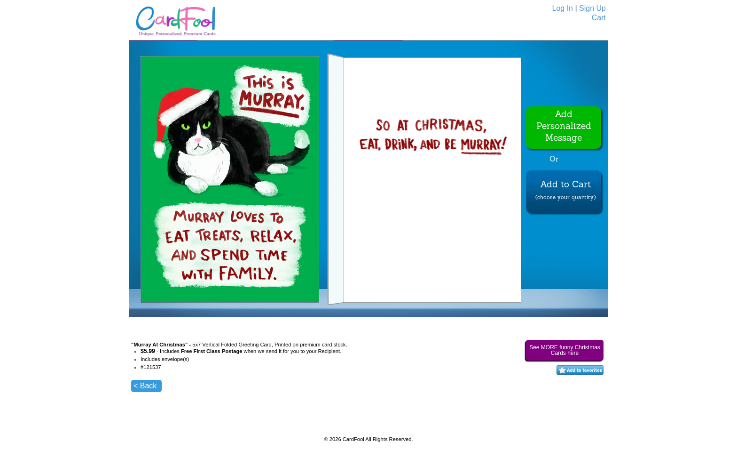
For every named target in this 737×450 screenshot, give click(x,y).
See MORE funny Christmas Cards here (564, 350)
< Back (145, 386)
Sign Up (592, 8)
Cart (599, 18)
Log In (562, 8)
